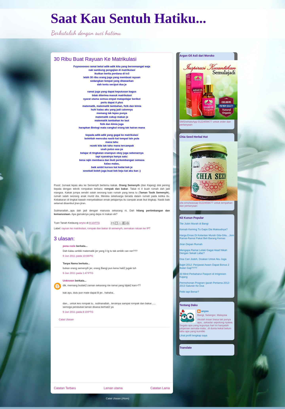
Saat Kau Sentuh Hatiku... (128, 18)
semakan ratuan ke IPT (137, 228)
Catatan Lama (160, 388)
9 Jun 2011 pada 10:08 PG (78, 255)
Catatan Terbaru (65, 388)
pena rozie (69, 245)
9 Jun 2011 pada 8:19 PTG (78, 311)
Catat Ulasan (66, 319)
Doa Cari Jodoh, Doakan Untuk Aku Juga (203, 259)
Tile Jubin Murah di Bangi (194, 223)
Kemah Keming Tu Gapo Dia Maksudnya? (204, 229)
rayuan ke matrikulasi (74, 228)
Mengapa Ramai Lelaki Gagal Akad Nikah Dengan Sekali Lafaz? (203, 252)
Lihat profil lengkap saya (193, 335)
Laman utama (113, 388)
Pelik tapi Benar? (189, 291)
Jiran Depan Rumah (191, 244)
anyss (205, 311)
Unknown (68, 280)
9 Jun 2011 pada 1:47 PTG (78, 273)
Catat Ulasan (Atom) (117, 398)
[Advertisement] (112, 355)
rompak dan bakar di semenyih (105, 228)
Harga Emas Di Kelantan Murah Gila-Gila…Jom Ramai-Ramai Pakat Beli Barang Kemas (207, 237)
